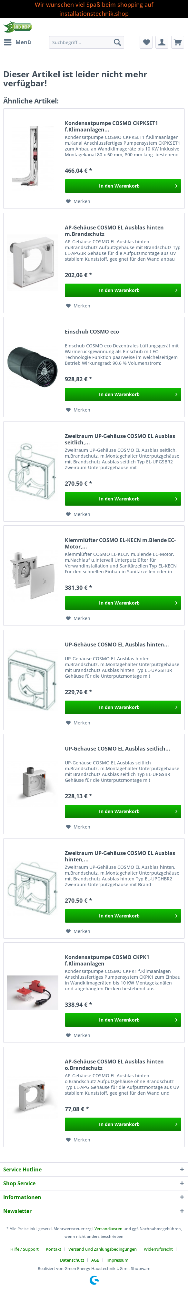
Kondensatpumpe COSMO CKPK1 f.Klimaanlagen (107, 960)
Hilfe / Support (24, 1249)
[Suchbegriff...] (86, 42)
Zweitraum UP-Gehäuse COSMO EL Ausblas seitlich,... (120, 439)
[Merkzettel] (146, 42)
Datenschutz (72, 1260)
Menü (17, 41)
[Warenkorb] (177, 42)
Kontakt (53, 1249)
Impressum (117, 1260)
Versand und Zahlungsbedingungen (102, 1249)
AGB (95, 1260)
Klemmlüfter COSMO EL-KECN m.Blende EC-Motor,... (120, 543)
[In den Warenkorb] (123, 186)
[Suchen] (117, 42)
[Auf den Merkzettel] (78, 201)
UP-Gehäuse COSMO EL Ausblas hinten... (117, 644)
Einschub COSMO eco (92, 331)
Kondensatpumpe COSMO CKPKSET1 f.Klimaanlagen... (111, 126)
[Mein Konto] (161, 42)
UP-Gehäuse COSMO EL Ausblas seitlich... (117, 748)
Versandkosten (108, 1228)
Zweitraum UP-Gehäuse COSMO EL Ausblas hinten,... (120, 856)
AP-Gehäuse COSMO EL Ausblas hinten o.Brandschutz (114, 1064)
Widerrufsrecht (158, 1249)
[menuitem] (17, 42)
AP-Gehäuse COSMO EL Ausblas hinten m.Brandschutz (114, 230)
